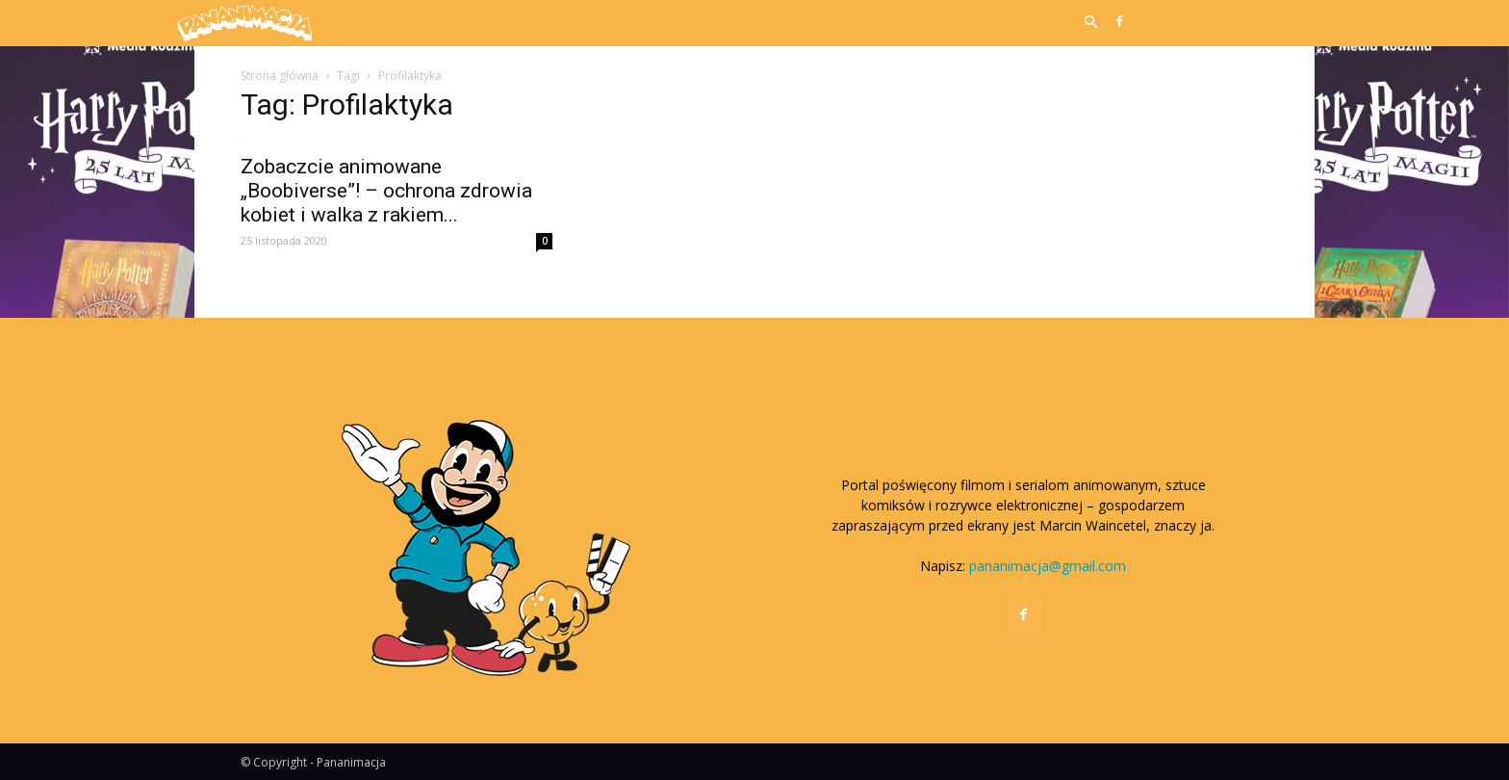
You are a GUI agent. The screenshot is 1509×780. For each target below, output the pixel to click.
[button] (1090, 23)
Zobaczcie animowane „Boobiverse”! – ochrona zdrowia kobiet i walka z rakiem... (386, 190)
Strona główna (280, 75)
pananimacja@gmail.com (1047, 566)
